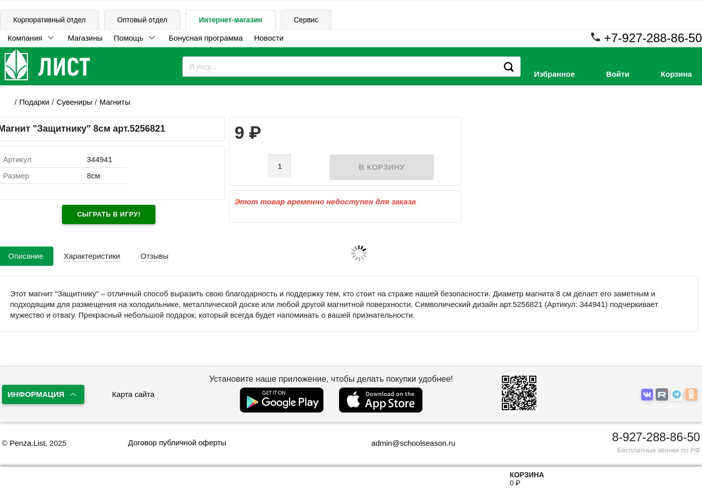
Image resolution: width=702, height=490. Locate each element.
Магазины (85, 38)
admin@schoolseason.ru (406, 443)
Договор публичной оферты (177, 442)
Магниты (115, 102)
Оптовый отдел (142, 20)
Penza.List (27, 443)
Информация (36, 394)
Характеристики (91, 256)
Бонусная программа (206, 38)
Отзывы (155, 256)
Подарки (34, 102)
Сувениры (74, 102)
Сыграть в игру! (109, 214)
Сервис (306, 20)
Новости (268, 38)
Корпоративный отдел (49, 20)
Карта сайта (133, 394)
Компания (25, 38)
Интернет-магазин (230, 20)
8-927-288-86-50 (656, 437)
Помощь (128, 38)
